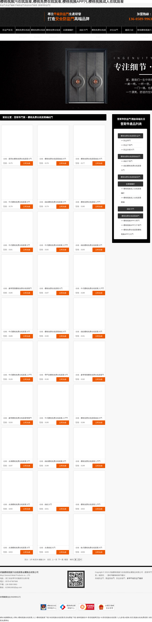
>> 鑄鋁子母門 (126, 161)
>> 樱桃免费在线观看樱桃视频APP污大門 (131, 232)
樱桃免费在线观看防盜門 (23, 33)
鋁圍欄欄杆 (68, 30)
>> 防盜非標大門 (127, 150)
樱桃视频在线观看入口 (27, 617)
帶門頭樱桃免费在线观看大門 (56, 375)
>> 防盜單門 (126, 141)
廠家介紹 (129, 30)
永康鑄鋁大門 (50, 548)
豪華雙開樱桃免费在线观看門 (20, 288)
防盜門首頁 (8, 30)
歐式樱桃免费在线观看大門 (91, 548)
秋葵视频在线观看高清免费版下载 (62, 617)
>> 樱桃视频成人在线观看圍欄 (131, 200)
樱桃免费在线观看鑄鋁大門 (55, 159)
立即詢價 (26, 163)
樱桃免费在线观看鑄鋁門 (38, 33)
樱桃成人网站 (12, 617)
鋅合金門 (114, 30)
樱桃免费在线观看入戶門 (90, 202)
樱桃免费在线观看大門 (53, 288)
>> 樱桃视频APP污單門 (130, 221)
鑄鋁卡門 (84, 30)
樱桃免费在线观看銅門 (99, 33)
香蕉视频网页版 (94, 617)
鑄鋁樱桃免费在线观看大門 (55, 202)
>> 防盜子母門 (126, 145)
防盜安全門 (110, 578)
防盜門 (2, 9)
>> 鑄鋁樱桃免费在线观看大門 (131, 168)
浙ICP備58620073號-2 (116, 575)
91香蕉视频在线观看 (108, 617)
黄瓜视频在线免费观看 (139, 617)
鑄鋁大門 (48, 504)
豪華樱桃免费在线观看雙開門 (20, 418)
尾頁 (66, 560)
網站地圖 (3, 617)
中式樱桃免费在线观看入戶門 (56, 245)
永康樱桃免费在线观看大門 (19, 461)
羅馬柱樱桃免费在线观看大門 (20, 159)
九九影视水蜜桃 (123, 617)
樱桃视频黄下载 (42, 617)
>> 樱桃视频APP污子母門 (131, 225)
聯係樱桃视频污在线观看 (144, 33)
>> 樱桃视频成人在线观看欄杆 (131, 191)
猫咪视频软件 (82, 617)
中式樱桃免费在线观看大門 (19, 202)
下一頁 (60, 560)
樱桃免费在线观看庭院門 (53, 33)
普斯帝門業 (19, 117)
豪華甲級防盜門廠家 (135, 578)
